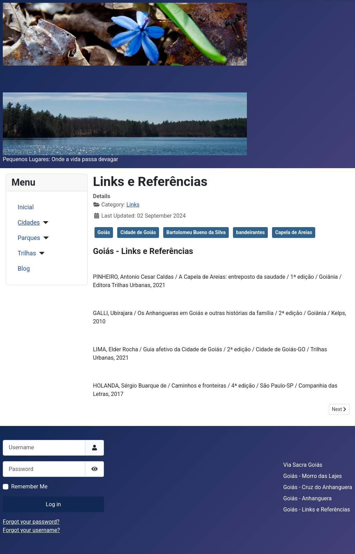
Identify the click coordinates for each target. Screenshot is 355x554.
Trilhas (27, 253)
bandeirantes (250, 232)
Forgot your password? (31, 521)
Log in (53, 504)
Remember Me (29, 486)
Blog (24, 268)
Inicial (26, 207)
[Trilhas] (40, 253)
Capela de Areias (293, 232)
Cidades (29, 222)
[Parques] (44, 238)
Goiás (104, 232)
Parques (29, 237)
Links (132, 204)
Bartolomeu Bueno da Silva (196, 232)
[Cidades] (44, 222)
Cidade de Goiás (138, 232)
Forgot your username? (31, 530)
